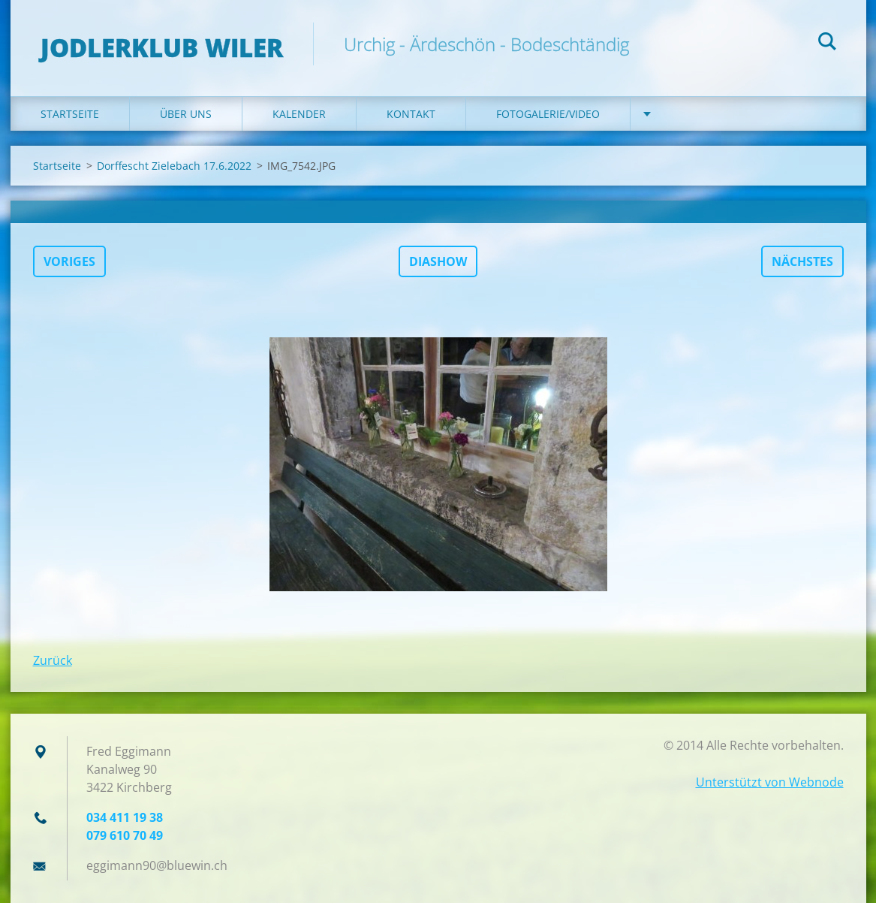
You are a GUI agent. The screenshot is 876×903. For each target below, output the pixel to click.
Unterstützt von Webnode (770, 782)
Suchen (827, 43)
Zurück (52, 660)
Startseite (70, 114)
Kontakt (411, 114)
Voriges (69, 261)
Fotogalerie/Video (548, 114)
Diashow (438, 261)
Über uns (186, 114)
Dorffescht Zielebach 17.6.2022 (174, 166)
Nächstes (802, 261)
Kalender (299, 114)
